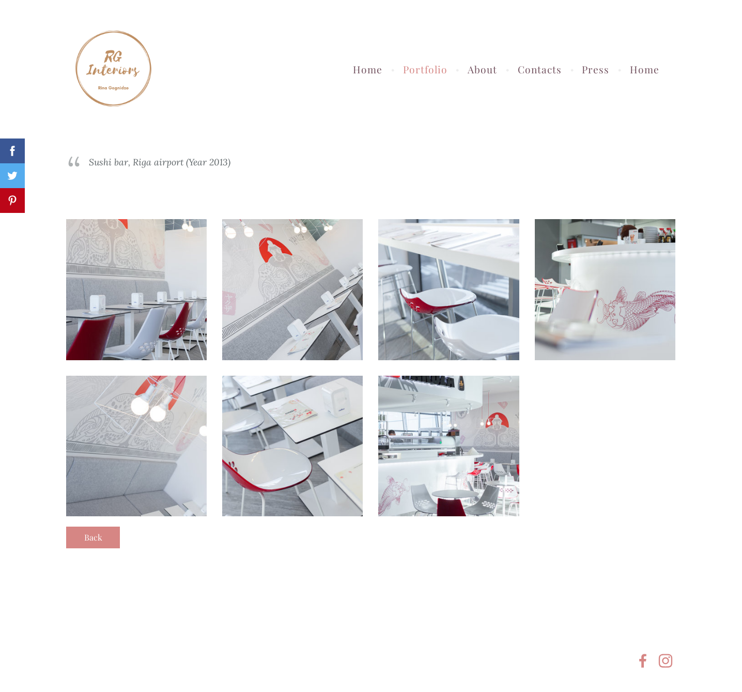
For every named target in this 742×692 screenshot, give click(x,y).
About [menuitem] (482, 69)
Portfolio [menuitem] (425, 69)
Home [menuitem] (367, 69)
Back (93, 537)
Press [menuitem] (595, 69)
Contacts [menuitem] (540, 69)
